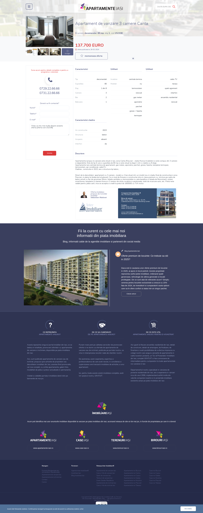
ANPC (103, 498)
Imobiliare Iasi (76, 473)
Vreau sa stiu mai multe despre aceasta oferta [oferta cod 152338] (49, 129)
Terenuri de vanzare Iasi (104, 478)
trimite (49, 153)
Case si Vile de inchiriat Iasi (105, 485)
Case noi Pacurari (155, 480)
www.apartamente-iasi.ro (43, 448)
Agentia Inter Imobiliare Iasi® (104, 497)
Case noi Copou (154, 473)
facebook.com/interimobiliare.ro (132, 213)
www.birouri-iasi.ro (159, 448)
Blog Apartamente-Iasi (132, 251)
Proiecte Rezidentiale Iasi (51, 471)
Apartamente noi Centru (132, 473)
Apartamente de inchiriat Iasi (51, 477)
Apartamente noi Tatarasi (132, 485)
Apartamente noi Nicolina (133, 480)
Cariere (44, 482)
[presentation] (49, 143)
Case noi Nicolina (155, 478)
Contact (44, 479)
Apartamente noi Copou (132, 475)
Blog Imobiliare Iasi (77, 475)
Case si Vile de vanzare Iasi (105, 473)
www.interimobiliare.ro (129, 212)
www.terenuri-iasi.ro (121, 448)
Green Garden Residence (105, 480)
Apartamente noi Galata (132, 478)
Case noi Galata (154, 475)
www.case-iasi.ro (82, 448)
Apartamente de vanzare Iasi (51, 474)
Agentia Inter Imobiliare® (80, 470)
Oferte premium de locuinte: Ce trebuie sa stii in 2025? (144, 258)
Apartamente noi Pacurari (133, 483)
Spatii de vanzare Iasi (103, 475)
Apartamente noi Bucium (132, 470)
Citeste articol (131, 294)
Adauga (144, 7)
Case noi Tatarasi (155, 483)
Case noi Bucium (155, 470)
